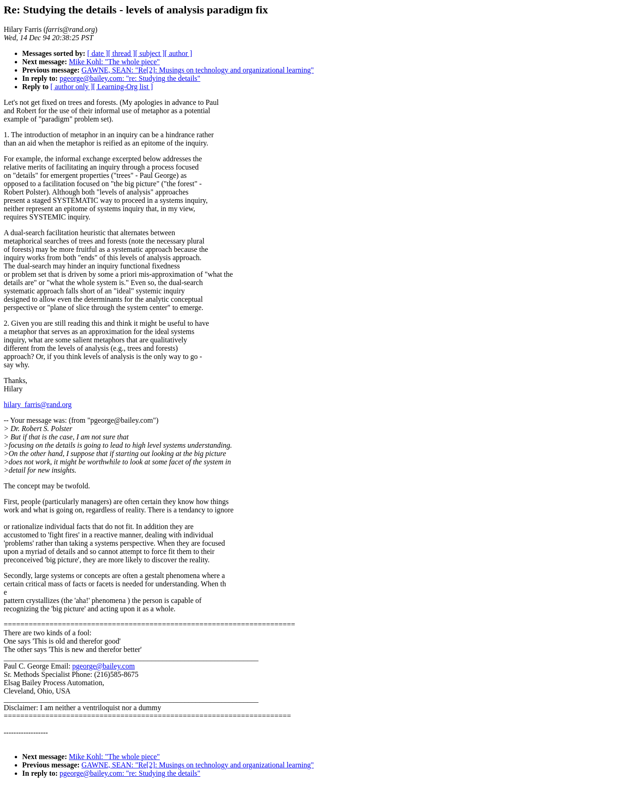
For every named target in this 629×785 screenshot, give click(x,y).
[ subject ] (150, 53)
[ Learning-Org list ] (123, 87)
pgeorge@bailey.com (103, 666)
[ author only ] (71, 87)
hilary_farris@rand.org (38, 404)
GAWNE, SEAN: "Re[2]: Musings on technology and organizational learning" (198, 70)
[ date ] (97, 53)
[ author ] (178, 53)
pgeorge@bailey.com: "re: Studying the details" (130, 78)
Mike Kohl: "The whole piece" (114, 62)
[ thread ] (121, 53)
